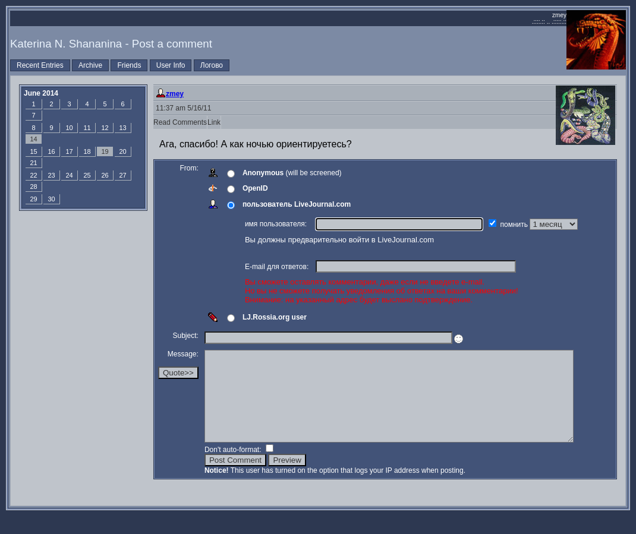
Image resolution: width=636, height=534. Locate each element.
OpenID (255, 188)
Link (214, 122)
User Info (170, 65)
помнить (515, 224)
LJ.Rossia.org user (275, 317)
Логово (211, 65)
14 (33, 139)
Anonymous (263, 173)
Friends (129, 65)
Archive (90, 65)
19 (104, 151)
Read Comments (180, 122)
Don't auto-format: (233, 467)
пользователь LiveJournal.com (297, 204)
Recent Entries (40, 65)
